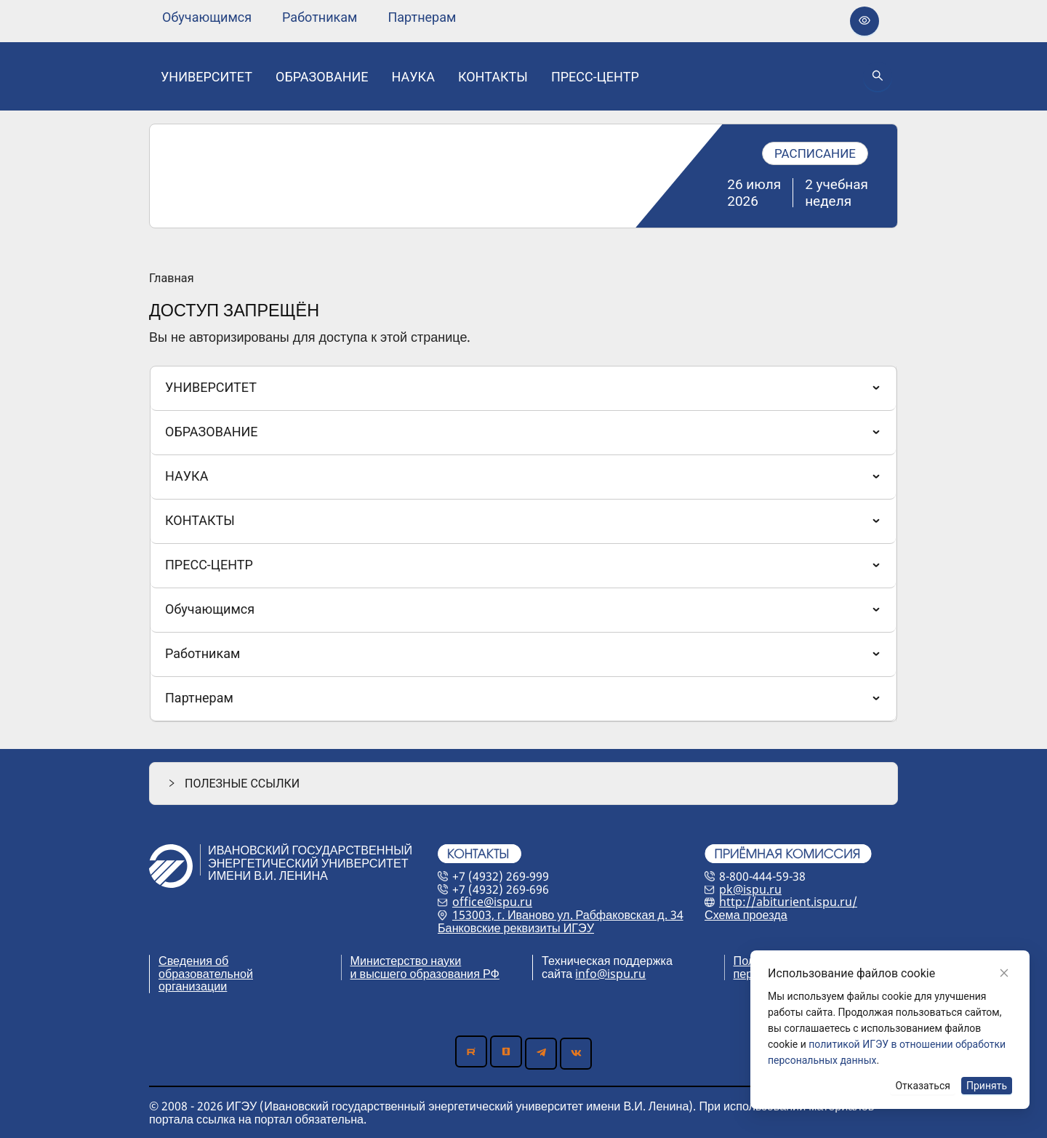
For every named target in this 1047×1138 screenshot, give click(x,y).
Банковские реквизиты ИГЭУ (516, 928)
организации (193, 986)
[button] (523, 783)
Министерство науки (406, 961)
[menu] (309, 17)
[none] (207, 17)
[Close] (1004, 973)
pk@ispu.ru (750, 889)
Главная (171, 278)
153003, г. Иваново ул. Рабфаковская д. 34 (567, 915)
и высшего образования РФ (425, 974)
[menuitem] (207, 17)
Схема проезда (746, 915)
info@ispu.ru (610, 974)
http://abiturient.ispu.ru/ (788, 902)
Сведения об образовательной (206, 967)
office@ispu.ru (492, 902)
